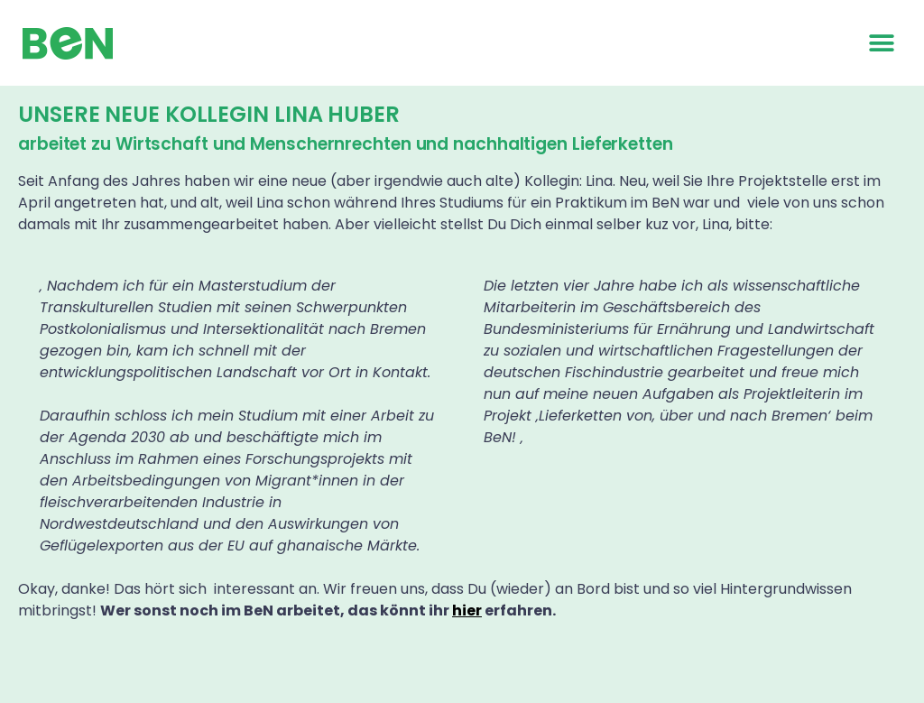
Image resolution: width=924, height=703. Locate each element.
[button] (881, 43)
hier (467, 610)
